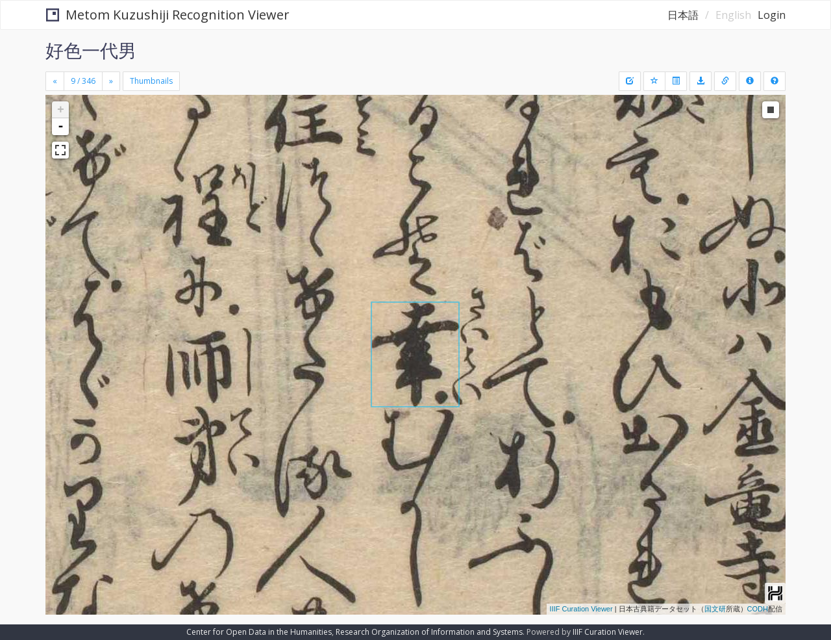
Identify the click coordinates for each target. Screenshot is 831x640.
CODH (757, 609)
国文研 (715, 609)
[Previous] (54, 81)
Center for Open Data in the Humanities (259, 631)
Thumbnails (151, 80)
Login (772, 15)
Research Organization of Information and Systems (429, 631)
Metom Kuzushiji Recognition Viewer (168, 14)
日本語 (683, 15)
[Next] (111, 81)
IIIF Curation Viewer (581, 609)
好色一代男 (90, 50)
